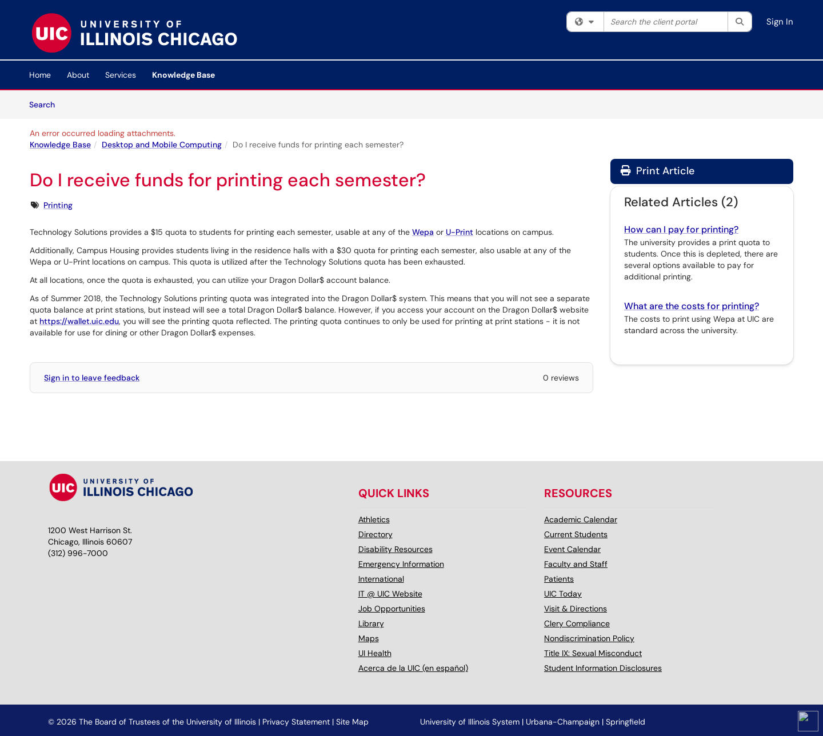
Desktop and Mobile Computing (162, 144)
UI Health (374, 653)
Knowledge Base (183, 75)
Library (371, 623)
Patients (559, 579)
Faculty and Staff (576, 564)
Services (120, 75)
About (78, 75)
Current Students (576, 534)
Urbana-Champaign (563, 722)
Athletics (374, 519)
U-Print (459, 232)
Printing (58, 205)
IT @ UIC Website (390, 594)
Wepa (423, 232)
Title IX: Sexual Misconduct (593, 653)
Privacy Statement (296, 722)
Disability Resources (395, 549)
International (381, 579)
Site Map (352, 722)
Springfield (625, 722)
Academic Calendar (580, 519)
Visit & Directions (575, 608)
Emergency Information (401, 564)
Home (40, 75)
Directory (375, 534)
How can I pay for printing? (681, 229)
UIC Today (563, 594)
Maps (368, 638)
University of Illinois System (470, 722)
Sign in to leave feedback (91, 378)
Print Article (657, 171)
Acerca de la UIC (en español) (413, 668)
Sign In (779, 21)
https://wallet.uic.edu (79, 321)
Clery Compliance (577, 623)
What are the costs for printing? (691, 306)
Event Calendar (572, 549)
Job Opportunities (391, 608)
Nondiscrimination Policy (589, 638)
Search (46, 104)
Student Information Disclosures (603, 668)
